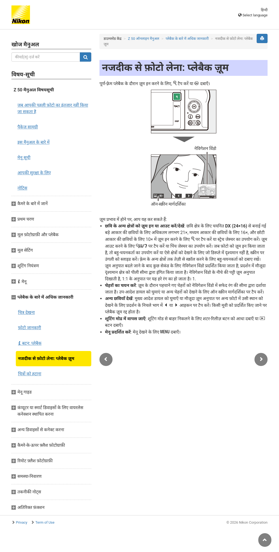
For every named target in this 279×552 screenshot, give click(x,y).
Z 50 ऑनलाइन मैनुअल (143, 39)
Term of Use (44, 522)
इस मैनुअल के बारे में (33, 142)
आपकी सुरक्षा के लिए (34, 172)
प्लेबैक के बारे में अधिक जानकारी (187, 39)
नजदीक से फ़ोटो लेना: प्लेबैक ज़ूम (46, 358)
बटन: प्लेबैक (29, 343)
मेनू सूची (24, 157)
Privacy (21, 522)
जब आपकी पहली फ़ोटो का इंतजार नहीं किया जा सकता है (52, 108)
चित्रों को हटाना (29, 373)
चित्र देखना (26, 312)
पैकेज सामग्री (27, 127)
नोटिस (22, 188)
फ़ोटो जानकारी (29, 327)
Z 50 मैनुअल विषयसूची (34, 89)
